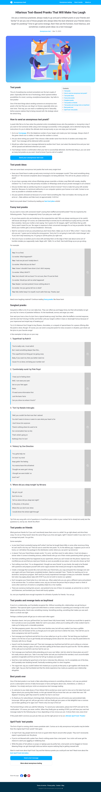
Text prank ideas (69, 95)
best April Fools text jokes (19, 753)
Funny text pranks (69, 98)
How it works (78, 2)
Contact (58, 785)
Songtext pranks (69, 100)
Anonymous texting (66, 2)
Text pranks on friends (70, 102)
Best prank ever (68, 107)
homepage (22, 133)
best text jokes (49, 201)
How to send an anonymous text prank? (75, 93)
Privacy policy (51, 785)
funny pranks (48, 299)
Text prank (67, 91)
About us (88, 2)
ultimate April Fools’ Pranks (75, 716)
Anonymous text (18, 2)
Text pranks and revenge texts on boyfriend (76, 105)
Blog (63, 785)
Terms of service (41, 785)
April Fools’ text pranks (71, 109)
